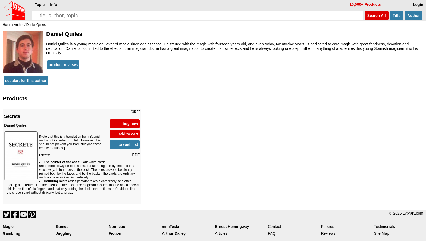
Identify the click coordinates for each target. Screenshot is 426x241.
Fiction (115, 233)
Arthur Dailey (174, 233)
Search (376, 15)
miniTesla (170, 226)
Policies (327, 226)
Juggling (63, 233)
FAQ (271, 233)
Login (418, 4)
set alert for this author (25, 80)
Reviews (328, 233)
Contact (274, 226)
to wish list (128, 144)
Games (62, 226)
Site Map (381, 233)
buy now (130, 124)
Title (397, 15)
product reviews (63, 65)
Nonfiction (118, 226)
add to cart (128, 134)
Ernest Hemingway (232, 226)
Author (413, 15)
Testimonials (384, 226)
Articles (221, 233)
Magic (8, 226)
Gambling (11, 233)
